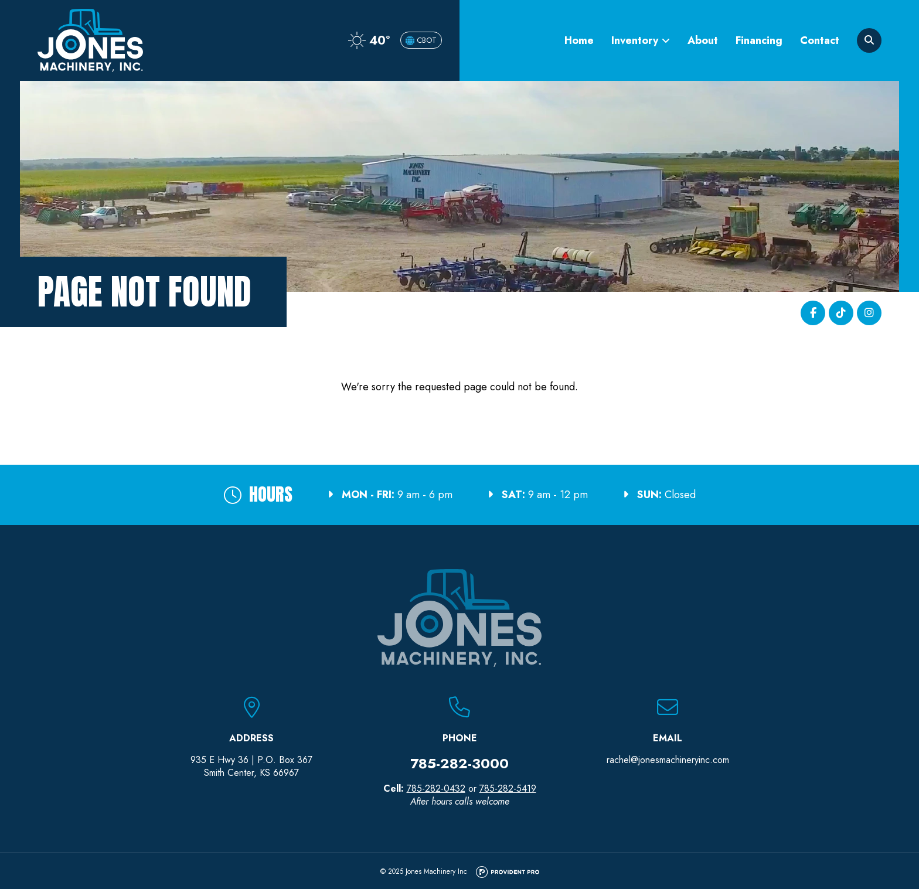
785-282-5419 (507, 788)
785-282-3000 (459, 763)
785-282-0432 (436, 788)
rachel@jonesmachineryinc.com (668, 760)
